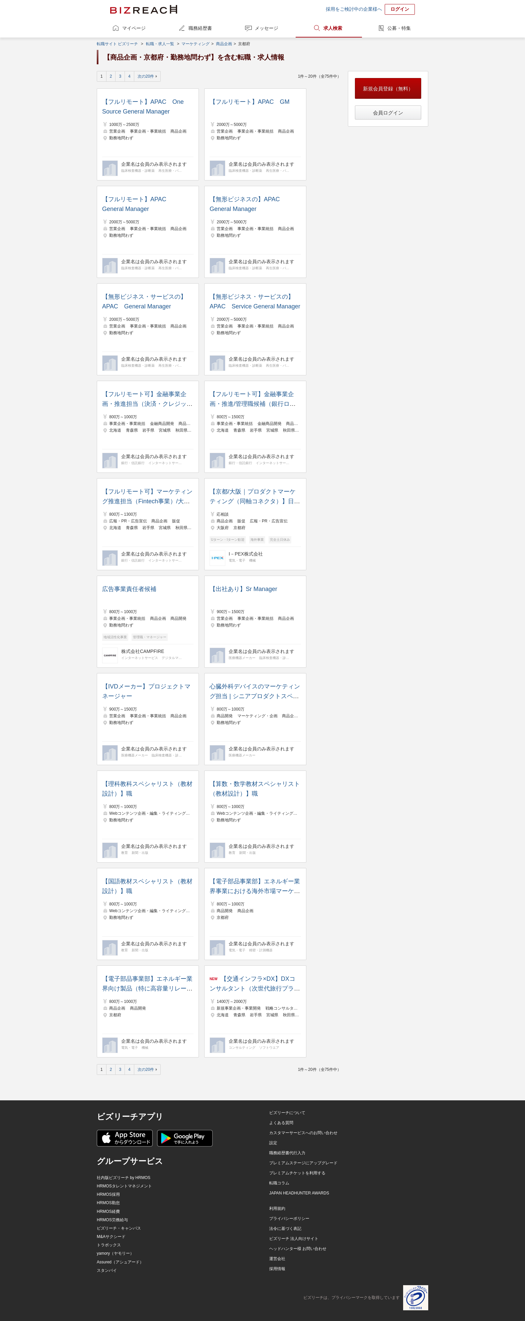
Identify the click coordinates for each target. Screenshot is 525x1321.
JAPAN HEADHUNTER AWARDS (299, 1193)
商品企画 (224, 44)
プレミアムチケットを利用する (297, 1173)
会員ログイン (388, 113)
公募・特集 (399, 28)
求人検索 (332, 28)
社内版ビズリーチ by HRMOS (123, 1177)
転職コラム (279, 1183)
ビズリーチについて (287, 1112)
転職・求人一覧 (160, 44)
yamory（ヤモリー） (115, 1253)
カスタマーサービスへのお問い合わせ (303, 1132)
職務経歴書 (200, 28)
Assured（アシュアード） (120, 1262)
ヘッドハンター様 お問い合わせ (297, 1248)
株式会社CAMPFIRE (142, 651)
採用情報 (277, 1268)
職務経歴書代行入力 (287, 1153)
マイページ (134, 28)
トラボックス (109, 1245)
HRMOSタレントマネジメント (124, 1186)
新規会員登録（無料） (388, 88)
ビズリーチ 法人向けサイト (293, 1238)
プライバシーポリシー (289, 1218)
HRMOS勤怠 (108, 1202)
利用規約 (277, 1208)
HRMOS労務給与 (112, 1220)
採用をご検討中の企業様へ (354, 9)
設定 (273, 1143)
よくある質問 (281, 1122)
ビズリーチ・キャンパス (119, 1228)
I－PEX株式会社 (246, 554)
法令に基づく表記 (285, 1228)
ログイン (399, 9)
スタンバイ (107, 1270)
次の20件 (146, 76)
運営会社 (277, 1258)
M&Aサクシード (111, 1236)
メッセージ (266, 28)
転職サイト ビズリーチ (117, 44)
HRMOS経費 (108, 1211)
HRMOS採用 (108, 1194)
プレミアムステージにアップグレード (303, 1163)
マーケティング (195, 44)
